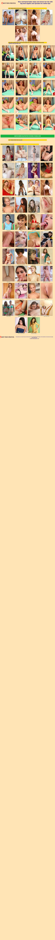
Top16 (21, 213)
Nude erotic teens (34, 161)
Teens (21, 230)
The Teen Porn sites (21, 247)
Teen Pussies (34, 247)
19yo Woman (21, 281)
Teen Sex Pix (47, 247)
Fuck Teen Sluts (34, 281)
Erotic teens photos (34, 213)
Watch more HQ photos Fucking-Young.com (27, 136)
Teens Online (8, 264)
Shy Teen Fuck (47, 316)
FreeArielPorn (8, 196)
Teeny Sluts (8, 316)
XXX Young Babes (21, 196)
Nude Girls (34, 299)
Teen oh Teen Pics (21, 333)
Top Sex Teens (34, 333)
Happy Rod (47, 213)
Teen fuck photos (21, 178)
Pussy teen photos (34, 178)
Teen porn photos (8, 161)
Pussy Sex (47, 230)
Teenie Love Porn (21, 316)
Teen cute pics (47, 196)
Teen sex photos (8, 178)
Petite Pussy (21, 299)
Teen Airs (8, 281)
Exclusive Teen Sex (21, 264)
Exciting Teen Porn (47, 281)
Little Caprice (34, 196)
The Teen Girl (8, 213)
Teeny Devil (34, 230)
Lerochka (34, 264)
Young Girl (8, 230)
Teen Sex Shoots (47, 264)
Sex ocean (34, 316)
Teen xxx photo (47, 178)
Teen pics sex (47, 161)
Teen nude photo (21, 161)
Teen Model (8, 247)
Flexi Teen (47, 299)
